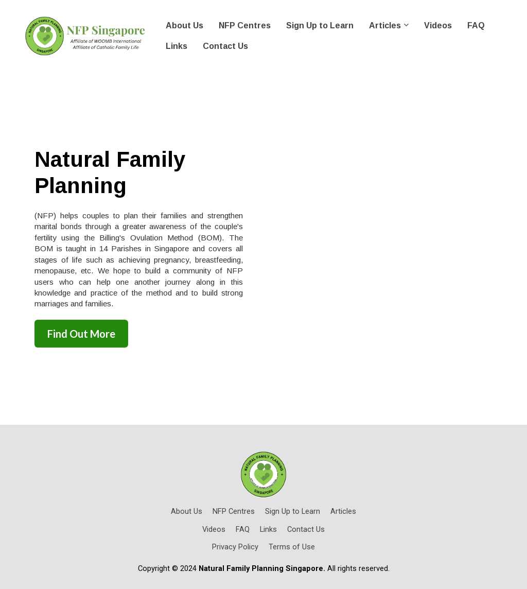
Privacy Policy (235, 546)
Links (176, 46)
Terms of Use (292, 546)
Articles (385, 25)
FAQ (476, 25)
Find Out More (81, 333)
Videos (438, 25)
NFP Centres (245, 25)
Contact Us (225, 46)
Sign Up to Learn (320, 25)
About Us (184, 25)
